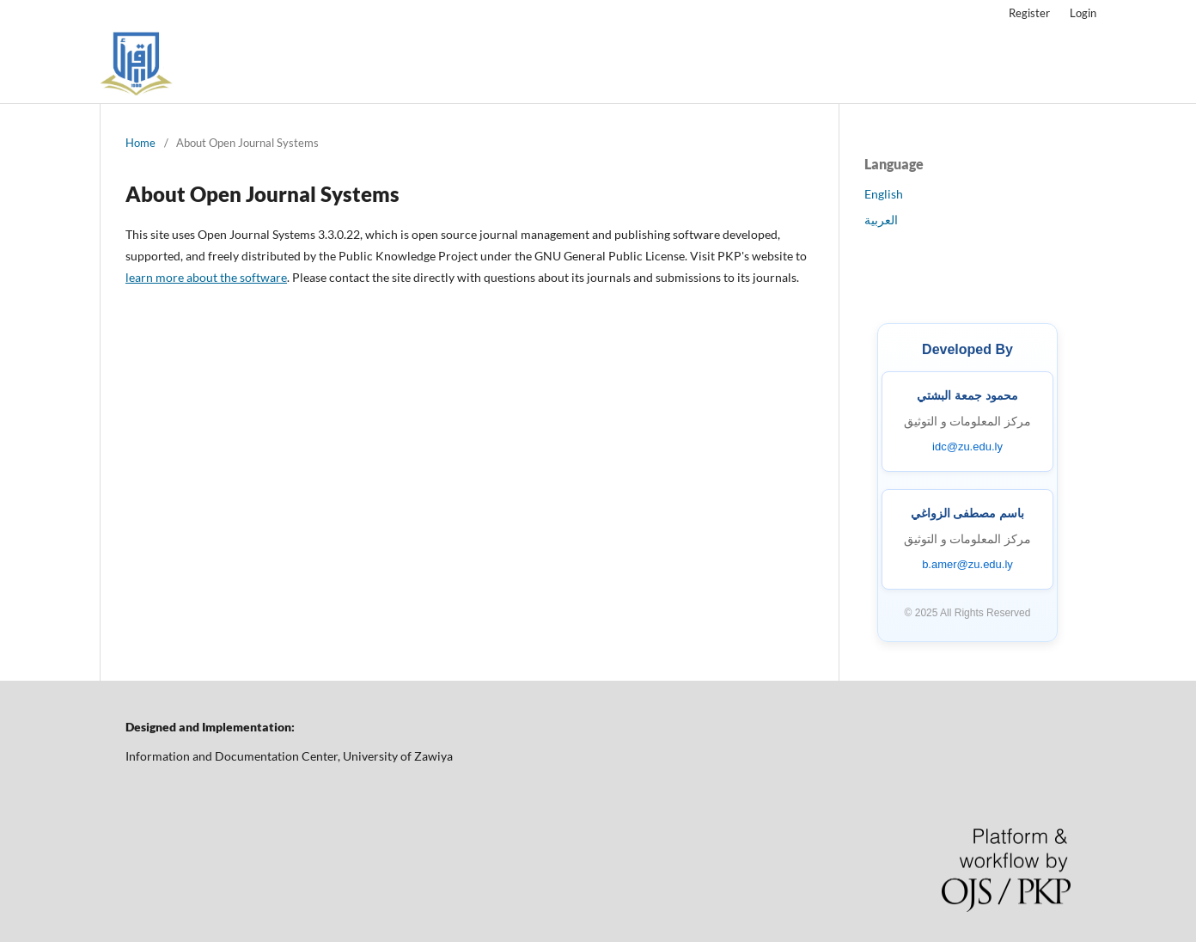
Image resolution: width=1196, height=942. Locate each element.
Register (1029, 13)
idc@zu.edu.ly (967, 446)
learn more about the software (206, 277)
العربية (881, 219)
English (883, 194)
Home (140, 143)
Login (1083, 13)
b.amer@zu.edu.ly (967, 564)
